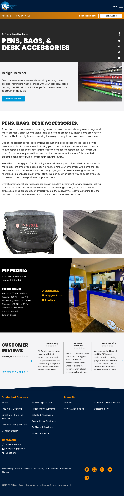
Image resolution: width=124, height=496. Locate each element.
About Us (70, 397)
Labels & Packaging (42, 414)
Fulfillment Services (42, 427)
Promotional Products (16, 34)
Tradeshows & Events (43, 408)
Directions (48, 300)
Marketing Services (42, 402)
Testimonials (113, 402)
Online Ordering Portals (14, 424)
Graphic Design (10, 430)
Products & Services (15, 397)
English (114, 6)
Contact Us (9, 440)
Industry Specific (41, 433)
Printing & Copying (12, 408)
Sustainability (101, 408)
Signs (5, 402)
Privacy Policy (7, 468)
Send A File (111, 15)
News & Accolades (74, 408)
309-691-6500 (23, 15)
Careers (98, 402)
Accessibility (39, 468)
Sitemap (5, 472)
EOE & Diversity (52, 468)
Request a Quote (87, 15)
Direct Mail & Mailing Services (12, 416)
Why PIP (68, 402)
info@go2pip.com (52, 295)
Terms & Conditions (23, 468)
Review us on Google (13, 371)
